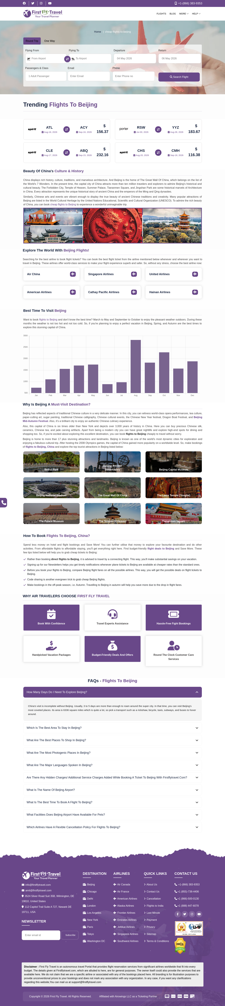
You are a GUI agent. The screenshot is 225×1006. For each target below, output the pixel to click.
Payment (150, 920)
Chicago (90, 891)
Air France (121, 891)
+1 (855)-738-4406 (186, 891)
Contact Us (152, 891)
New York (90, 920)
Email (71, 68)
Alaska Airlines (123, 905)
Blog (173, 13)
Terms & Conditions (156, 941)
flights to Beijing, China (40, 446)
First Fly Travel (58, 996)
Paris (88, 927)
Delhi (88, 898)
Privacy (149, 927)
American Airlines (125, 898)
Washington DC (94, 941)
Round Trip (32, 41)
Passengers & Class (36, 68)
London (89, 905)
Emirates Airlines (125, 920)
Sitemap (150, 934)
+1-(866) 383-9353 (188, 3)
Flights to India (154, 905)
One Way (49, 41)
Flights (161, 13)
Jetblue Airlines (124, 927)
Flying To (74, 50)
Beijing (89, 884)
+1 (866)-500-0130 (186, 898)
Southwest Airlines (125, 941)
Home (97, 31)
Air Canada (121, 884)
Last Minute (152, 912)
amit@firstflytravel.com (36, 890)
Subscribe (70, 935)
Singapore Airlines (125, 934)
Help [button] (196, 13)
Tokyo (88, 934)
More (184, 13)
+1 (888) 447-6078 (186, 905)
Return (162, 50)
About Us (150, 884)
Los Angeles (92, 912)
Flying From (32, 50)
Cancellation (152, 898)
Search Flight (179, 77)
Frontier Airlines (124, 912)
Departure (119, 50)
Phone (116, 68)
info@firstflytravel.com (36, 884)
